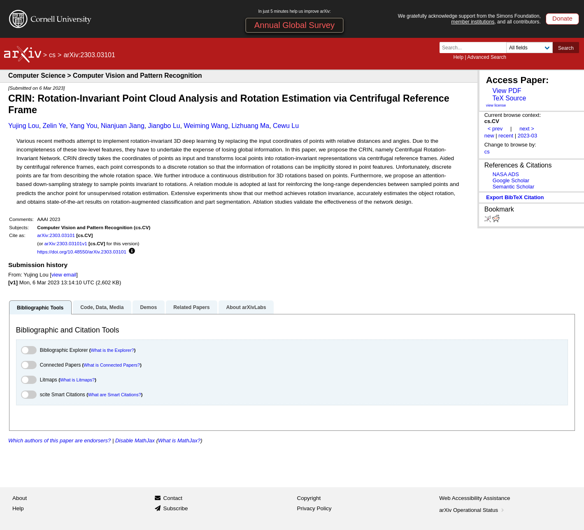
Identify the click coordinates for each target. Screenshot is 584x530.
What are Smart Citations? (114, 394)
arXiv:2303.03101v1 (65, 243)
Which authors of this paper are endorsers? (59, 440)
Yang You (83, 125)
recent (505, 135)
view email (63, 275)
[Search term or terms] (475, 47)
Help (458, 57)
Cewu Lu (286, 125)
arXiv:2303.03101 (56, 235)
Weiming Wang (206, 125)
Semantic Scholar (514, 187)
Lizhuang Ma (251, 125)
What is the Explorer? (112, 350)
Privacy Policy (314, 508)
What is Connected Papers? (112, 365)
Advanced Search (486, 57)
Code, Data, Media (101, 307)
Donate (562, 18)
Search (566, 48)
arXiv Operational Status (472, 510)
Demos (148, 307)
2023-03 (527, 135)
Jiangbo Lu (164, 125)
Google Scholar (511, 180)
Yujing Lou (23, 125)
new (489, 135)
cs (52, 54)
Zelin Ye (54, 125)
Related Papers (191, 307)
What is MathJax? (179, 440)
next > (526, 129)
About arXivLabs (246, 307)
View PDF (506, 90)
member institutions (472, 22)
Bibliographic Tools (40, 308)
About (19, 498)
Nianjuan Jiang (122, 125)
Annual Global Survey (294, 25)
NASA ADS (506, 174)
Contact (172, 498)
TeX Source (509, 98)
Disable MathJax (135, 440)
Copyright (309, 498)
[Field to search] (529, 47)
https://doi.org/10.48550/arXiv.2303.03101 (81, 251)
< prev (495, 129)
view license (496, 105)
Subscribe (175, 508)
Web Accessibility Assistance (474, 498)
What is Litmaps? (77, 379)
